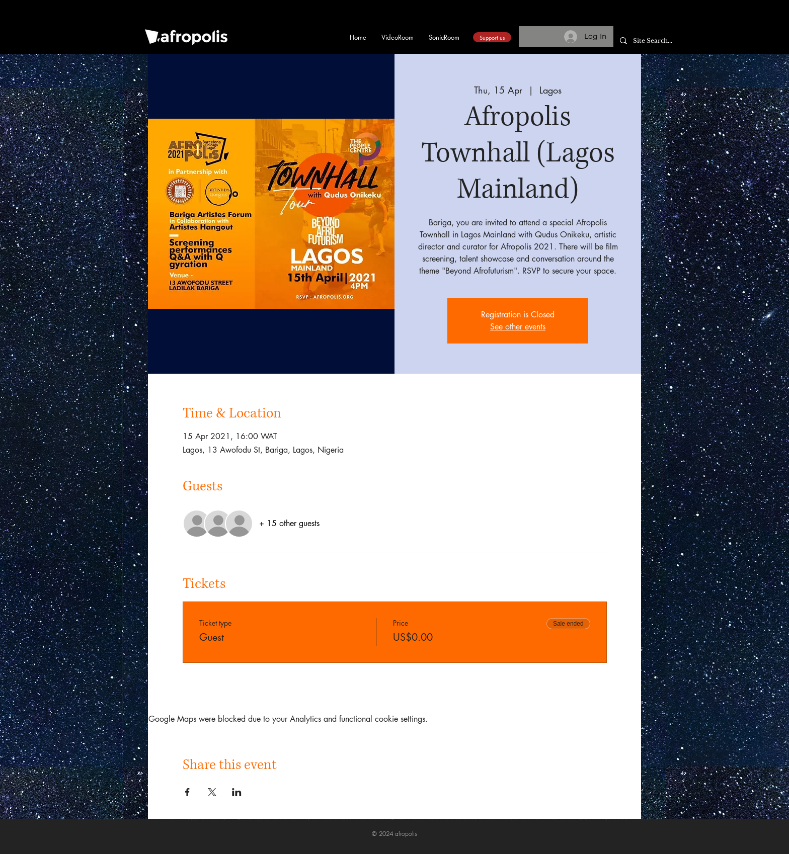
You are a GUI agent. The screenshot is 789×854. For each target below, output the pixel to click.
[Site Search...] (658, 41)
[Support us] (492, 37)
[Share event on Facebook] (187, 792)
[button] (635, 21)
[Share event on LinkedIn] (237, 792)
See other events (517, 326)
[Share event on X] (212, 792)
